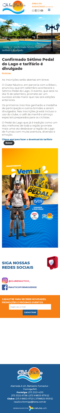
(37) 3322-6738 (19, 395)
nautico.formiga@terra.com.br (30, 402)
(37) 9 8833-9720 (24, 398)
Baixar (9, 143)
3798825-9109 (44, 398)
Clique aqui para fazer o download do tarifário (27, 139)
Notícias (6, 73)
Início (6, 47)
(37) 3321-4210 (35, 392)
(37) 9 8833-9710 (39, 395)
